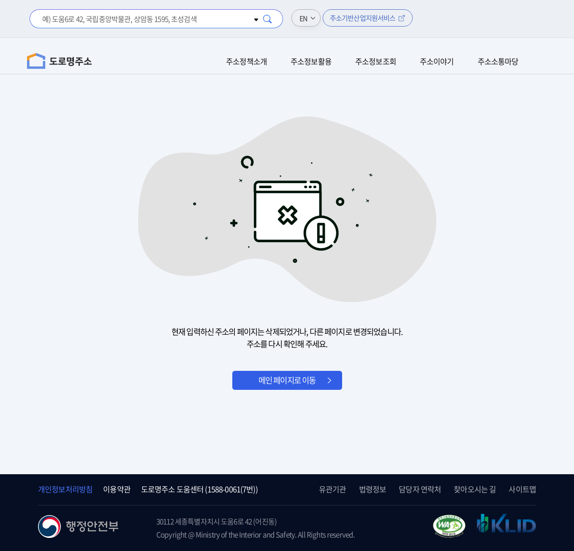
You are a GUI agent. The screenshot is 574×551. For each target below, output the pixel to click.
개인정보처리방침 (65, 489)
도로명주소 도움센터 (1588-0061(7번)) (199, 489)
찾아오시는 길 (475, 489)
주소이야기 (437, 61)
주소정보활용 (311, 61)
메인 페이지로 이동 (287, 380)
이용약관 (117, 489)
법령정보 (372, 489)
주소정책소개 (246, 61)
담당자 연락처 (420, 489)
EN (303, 18)
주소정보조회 (375, 61)
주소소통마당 (498, 61)
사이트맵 (522, 489)
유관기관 (332, 489)
